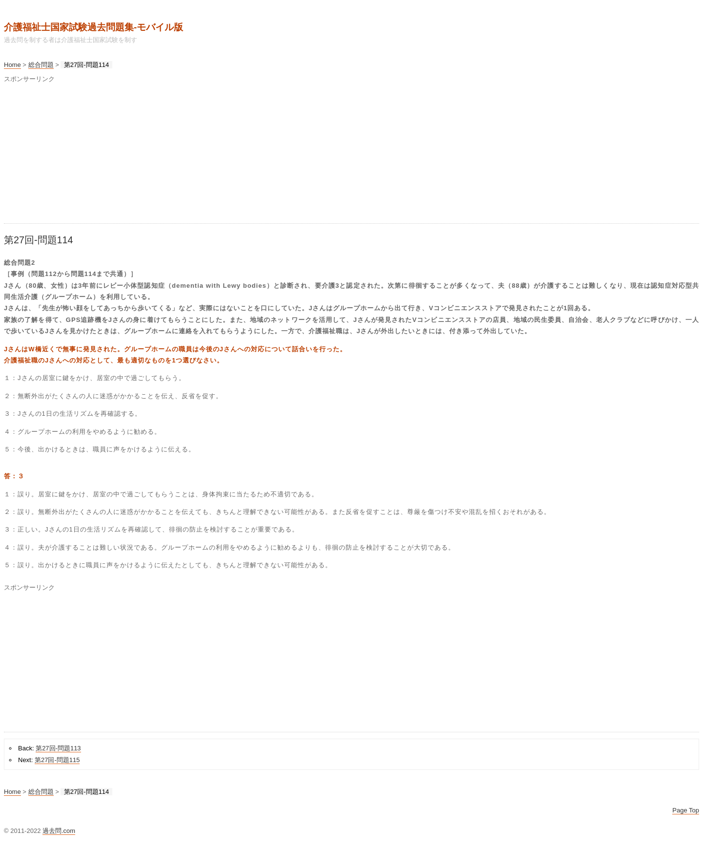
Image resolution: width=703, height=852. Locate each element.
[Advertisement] (297, 154)
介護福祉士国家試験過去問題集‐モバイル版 (93, 27)
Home (12, 64)
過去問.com (58, 830)
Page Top (685, 810)
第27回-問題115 (57, 760)
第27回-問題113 (58, 748)
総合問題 (41, 64)
